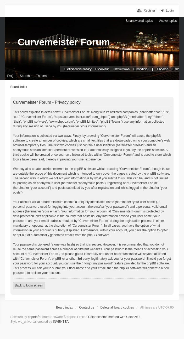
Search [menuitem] (25, 76)
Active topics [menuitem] (168, 21)
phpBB (32, 317)
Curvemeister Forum (64, 42)
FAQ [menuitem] (10, 76)
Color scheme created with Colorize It (114, 317)
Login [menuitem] (170, 10)
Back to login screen (29, 285)
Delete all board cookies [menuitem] (117, 307)
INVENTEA (61, 322)
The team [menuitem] (42, 76)
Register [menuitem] (149, 10)
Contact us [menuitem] (86, 307)
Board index (64, 307)
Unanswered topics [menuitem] (139, 21)
